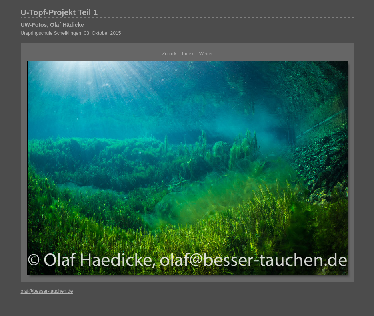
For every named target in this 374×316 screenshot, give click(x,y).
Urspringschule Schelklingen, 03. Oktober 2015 (71, 33)
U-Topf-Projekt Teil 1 (59, 12)
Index (188, 54)
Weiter (206, 54)
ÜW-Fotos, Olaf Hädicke (52, 25)
